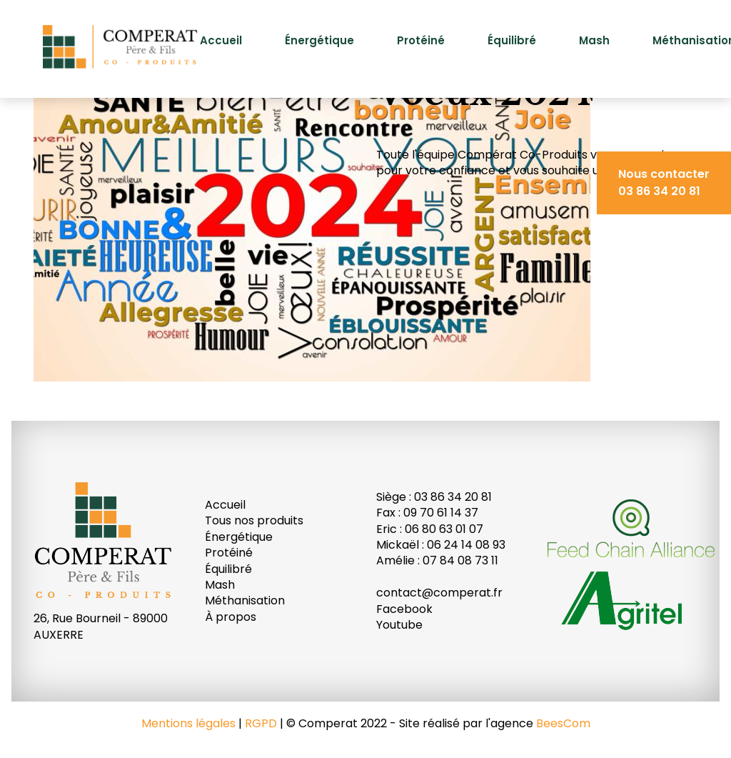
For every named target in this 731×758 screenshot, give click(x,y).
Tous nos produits (254, 520)
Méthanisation (245, 600)
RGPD (261, 723)
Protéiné (421, 40)
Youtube (399, 625)
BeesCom (563, 723)
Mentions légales (188, 723)
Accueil (221, 40)
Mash (594, 40)
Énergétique (319, 40)
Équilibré (512, 40)
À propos (230, 617)
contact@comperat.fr (439, 592)
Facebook (404, 609)
